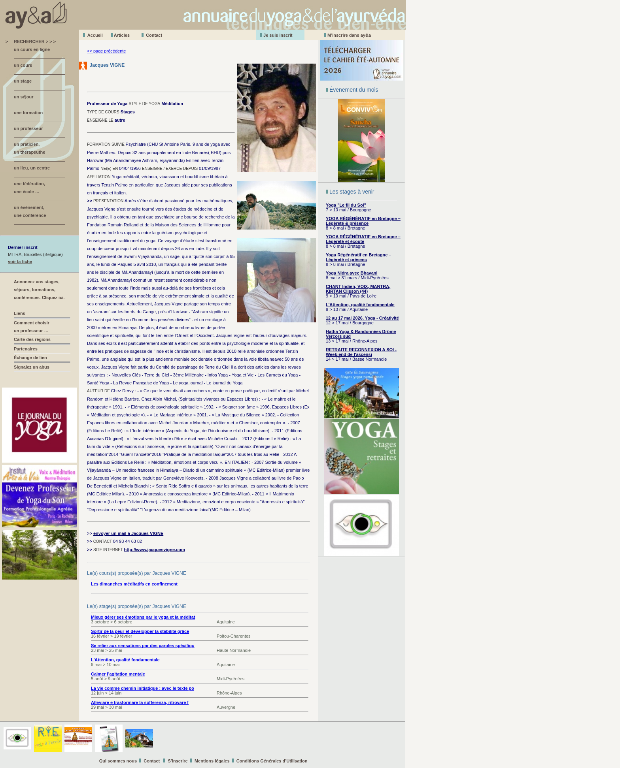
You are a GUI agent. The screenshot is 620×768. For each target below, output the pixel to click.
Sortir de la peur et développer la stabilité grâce (140, 631)
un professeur (28, 128)
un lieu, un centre (32, 168)
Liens (19, 313)
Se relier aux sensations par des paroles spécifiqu (143, 645)
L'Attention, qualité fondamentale (360, 304)
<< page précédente (106, 51)
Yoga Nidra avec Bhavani (352, 273)
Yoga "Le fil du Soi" (346, 205)
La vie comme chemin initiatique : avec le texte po (142, 688)
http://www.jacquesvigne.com (154, 549)
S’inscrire (178, 761)
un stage (23, 81)
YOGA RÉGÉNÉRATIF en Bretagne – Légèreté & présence (363, 221)
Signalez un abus (31, 367)
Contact (154, 35)
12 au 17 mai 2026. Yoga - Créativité (362, 318)
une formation (28, 112)
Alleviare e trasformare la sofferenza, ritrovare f (140, 702)
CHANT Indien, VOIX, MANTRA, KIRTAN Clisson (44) (358, 289)
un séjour (24, 96)
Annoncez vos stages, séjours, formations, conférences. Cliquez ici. (39, 289)
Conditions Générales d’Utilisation (272, 761)
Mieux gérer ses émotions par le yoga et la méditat (143, 617)
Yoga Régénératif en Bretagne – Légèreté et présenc (358, 257)
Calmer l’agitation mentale (118, 674)
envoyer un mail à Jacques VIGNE (128, 533)
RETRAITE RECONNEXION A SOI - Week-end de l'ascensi (361, 352)
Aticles (122, 35)
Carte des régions (32, 339)
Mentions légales (212, 761)
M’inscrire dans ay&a (349, 35)
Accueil (95, 35)
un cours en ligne (32, 49)
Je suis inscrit (277, 35)
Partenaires (26, 348)
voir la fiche (20, 261)
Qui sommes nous (118, 761)
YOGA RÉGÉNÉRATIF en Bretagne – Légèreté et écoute (363, 239)
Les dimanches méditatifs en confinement (134, 584)
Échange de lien (30, 357)
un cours (23, 65)
